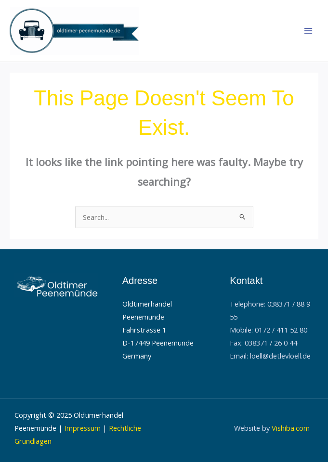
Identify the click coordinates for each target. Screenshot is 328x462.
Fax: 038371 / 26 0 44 (263, 342)
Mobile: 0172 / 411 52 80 (268, 329)
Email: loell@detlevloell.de (270, 355)
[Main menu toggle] (308, 31)
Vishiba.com (291, 428)
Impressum (83, 428)
